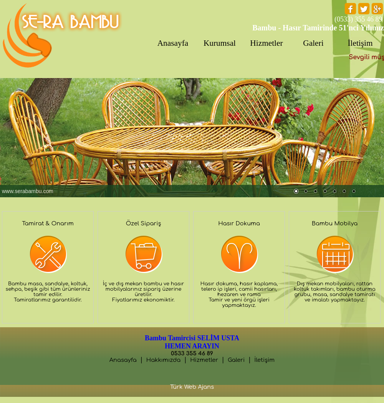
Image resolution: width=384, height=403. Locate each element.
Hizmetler (204, 360)
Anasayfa (123, 360)
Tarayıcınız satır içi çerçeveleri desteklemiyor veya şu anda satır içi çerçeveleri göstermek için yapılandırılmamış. (192, 137)
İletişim (264, 360)
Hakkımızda (163, 360)
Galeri (236, 360)
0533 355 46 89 (192, 353)
